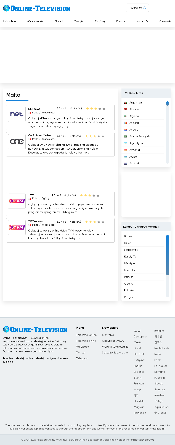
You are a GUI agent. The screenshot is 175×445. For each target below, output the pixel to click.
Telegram (82, 358)
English (138, 366)
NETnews (34, 109)
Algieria (131, 116)
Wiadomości (35, 21)
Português (160, 366)
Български (140, 336)
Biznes (128, 236)
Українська (161, 407)
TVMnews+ (35, 221)
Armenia (132, 150)
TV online (9, 21)
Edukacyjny (131, 250)
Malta (35, 113)
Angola (131, 129)
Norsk (157, 354)
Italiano (159, 330)
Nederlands (161, 348)
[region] (146, 132)
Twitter (80, 352)
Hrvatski (139, 401)
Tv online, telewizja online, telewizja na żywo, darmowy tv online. (35, 360)
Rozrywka (165, 21)
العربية (137, 330)
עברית (137, 389)
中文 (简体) (160, 413)
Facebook (82, 346)
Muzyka (79, 21)
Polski (157, 360)
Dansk (138, 348)
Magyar (139, 407)
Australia (132, 163)
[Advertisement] (87, 56)
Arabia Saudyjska (137, 136)
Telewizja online (86, 341)
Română (159, 372)
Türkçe (158, 401)
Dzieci (128, 243)
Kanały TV (130, 256)
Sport (59, 21)
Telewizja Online (86, 335)
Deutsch (139, 354)
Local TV (142, 21)
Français (139, 383)
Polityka (129, 290)
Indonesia (140, 413)
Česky (138, 342)
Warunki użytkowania (115, 346)
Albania (131, 109)
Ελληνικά (139, 360)
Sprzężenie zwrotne (115, 352)
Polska (120, 21)
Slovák (158, 383)
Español (139, 372)
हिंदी (136, 395)
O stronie (108, 335)
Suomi (138, 377)
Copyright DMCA (113, 341)
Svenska (159, 389)
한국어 (158, 342)
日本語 (158, 336)
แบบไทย (159, 395)
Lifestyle (129, 263)
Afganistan (133, 102)
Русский (159, 377)
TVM (31, 195)
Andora (131, 123)
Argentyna (133, 143)
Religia (128, 297)
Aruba (130, 156)
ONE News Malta (39, 135)
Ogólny (100, 21)
